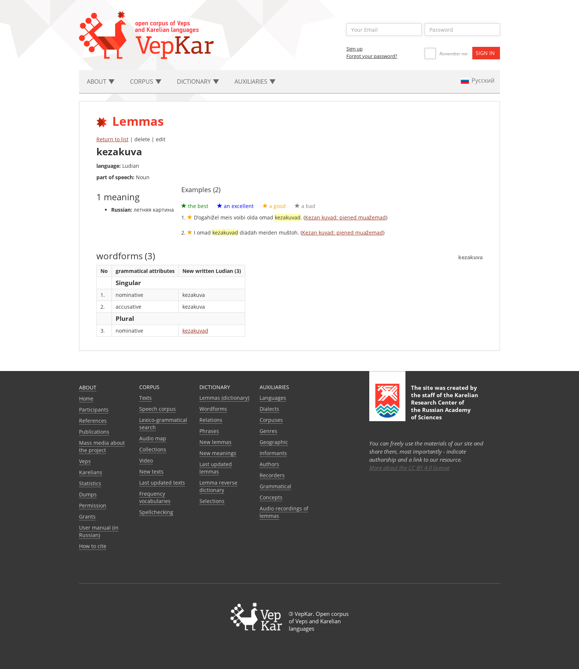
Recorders (272, 475)
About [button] (100, 81)
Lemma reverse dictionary (218, 486)
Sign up (354, 48)
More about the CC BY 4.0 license (409, 467)
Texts (145, 397)
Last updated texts (162, 482)
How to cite (92, 546)
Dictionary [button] (198, 81)
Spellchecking (156, 512)
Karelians (90, 472)
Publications (94, 431)
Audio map (152, 438)
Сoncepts (271, 497)
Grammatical (275, 486)
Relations (210, 419)
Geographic (274, 442)
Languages (273, 397)
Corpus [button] (145, 81)
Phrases (209, 430)
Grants (87, 516)
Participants (94, 409)
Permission (92, 505)
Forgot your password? (371, 56)
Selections (212, 501)
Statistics (90, 483)
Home (86, 398)
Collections (152, 449)
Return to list (112, 139)
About (87, 387)
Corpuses (271, 419)
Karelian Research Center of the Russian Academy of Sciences (444, 406)
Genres (268, 430)
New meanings (217, 453)
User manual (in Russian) (99, 531)
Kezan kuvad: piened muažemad (345, 217)
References (93, 420)
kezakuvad (195, 330)
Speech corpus (157, 408)
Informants (273, 453)
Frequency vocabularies (155, 497)
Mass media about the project (102, 446)
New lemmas (215, 442)
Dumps (88, 494)
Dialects (269, 408)
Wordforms (213, 408)
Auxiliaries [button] (254, 81)
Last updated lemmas (215, 468)
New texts (151, 471)
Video (146, 460)
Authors (269, 464)
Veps (85, 461)
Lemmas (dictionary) (224, 397)
